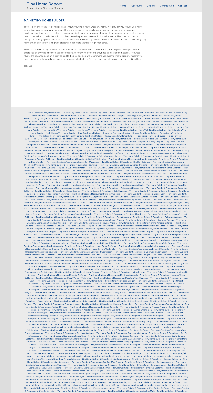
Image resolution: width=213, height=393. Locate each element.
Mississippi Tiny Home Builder (76, 127)
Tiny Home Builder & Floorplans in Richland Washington (85, 318)
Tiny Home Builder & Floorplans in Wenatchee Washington (88, 388)
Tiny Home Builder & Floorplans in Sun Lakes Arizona (149, 362)
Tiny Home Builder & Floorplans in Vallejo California (156, 379)
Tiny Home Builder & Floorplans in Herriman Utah (80, 231)
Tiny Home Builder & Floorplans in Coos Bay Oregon (70, 185)
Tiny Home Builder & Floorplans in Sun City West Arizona (97, 362)
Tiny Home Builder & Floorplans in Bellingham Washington (94, 156)
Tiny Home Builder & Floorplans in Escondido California (60, 203)
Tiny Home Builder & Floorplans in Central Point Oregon (87, 176)
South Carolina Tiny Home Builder (86, 136)
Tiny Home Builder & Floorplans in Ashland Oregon (58, 150)
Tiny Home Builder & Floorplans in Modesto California (62, 275)
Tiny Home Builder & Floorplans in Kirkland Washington (96, 243)
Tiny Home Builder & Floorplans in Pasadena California (90, 298)
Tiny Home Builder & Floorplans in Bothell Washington (81, 159)
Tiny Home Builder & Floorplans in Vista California (144, 385)
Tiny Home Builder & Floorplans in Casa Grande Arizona (96, 171)
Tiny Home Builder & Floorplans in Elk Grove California (72, 200)
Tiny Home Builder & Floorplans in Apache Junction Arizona (120, 147)
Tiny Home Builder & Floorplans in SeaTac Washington (64, 345)
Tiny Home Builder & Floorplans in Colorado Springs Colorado (71, 182)
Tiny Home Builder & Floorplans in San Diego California (123, 330)
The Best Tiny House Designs (47, 139)
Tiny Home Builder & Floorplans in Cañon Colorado (158, 168)
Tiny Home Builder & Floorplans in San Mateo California (121, 333)
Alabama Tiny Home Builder (48, 113)
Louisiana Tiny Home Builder (62, 124)
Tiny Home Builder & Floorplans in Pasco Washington (141, 298)
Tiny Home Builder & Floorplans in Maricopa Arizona (139, 266)
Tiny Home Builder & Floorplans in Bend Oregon (145, 156)
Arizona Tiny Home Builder (102, 113)
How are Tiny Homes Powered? (128, 118)
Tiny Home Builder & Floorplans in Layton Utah (79, 255)
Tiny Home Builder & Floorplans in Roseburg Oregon (129, 321)
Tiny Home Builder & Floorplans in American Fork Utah (77, 145)
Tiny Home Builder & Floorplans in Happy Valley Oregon (90, 229)
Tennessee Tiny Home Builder (151, 136)
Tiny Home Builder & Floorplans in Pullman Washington (126, 310)
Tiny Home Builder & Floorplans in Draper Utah (143, 194)
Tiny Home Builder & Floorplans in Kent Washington (158, 240)
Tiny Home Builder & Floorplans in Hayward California (142, 229)
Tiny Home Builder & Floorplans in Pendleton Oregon (123, 301)
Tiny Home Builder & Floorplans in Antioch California (66, 147)
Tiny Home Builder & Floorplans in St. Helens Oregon (156, 356)
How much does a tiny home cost (160, 118)
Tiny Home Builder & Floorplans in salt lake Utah (113, 327)
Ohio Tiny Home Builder (89, 133)
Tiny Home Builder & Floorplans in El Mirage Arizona (133, 197)
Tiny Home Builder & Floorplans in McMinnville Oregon (138, 269)
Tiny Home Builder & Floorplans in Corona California (120, 185)
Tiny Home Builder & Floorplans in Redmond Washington (137, 316)
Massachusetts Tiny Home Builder (147, 124)
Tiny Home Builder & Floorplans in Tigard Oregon (75, 374)
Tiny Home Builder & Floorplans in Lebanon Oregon (126, 255)
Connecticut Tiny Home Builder (61, 116)
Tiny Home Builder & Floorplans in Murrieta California (60, 281)
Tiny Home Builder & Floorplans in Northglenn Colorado (65, 284)
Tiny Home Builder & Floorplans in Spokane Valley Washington (61, 353)
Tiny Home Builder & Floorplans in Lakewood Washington (85, 252)
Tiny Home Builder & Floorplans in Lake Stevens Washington (88, 249)
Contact (182, 5)
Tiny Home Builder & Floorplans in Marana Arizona (90, 266)
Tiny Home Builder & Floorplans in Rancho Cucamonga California (133, 313)
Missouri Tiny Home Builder (104, 127)
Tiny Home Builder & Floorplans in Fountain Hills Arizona (119, 214)
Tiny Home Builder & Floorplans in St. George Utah (107, 356)
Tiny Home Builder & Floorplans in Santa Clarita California (116, 339)
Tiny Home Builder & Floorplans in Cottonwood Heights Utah (116, 188)
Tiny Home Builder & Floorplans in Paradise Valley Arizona (146, 295)
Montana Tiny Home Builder (132, 127)
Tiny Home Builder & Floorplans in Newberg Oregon (111, 281)
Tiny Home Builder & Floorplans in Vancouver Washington (103, 382)
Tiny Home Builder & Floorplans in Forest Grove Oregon (123, 211)
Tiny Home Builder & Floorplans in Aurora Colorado (159, 150)
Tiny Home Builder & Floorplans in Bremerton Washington (73, 162)
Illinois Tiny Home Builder (87, 121)
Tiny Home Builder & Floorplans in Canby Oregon (110, 168)
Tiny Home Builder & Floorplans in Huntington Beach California (68, 234)
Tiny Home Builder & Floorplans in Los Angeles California (154, 260)
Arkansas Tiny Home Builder (130, 113)
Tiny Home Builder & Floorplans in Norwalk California (118, 284)
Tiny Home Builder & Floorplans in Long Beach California (154, 258)
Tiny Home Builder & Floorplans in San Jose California (69, 333)
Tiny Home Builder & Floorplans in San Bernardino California (68, 330)
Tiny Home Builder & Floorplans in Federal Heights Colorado (87, 142)
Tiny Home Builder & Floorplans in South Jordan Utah (116, 350)
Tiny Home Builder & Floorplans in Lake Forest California (90, 246)
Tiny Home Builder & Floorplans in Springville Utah (58, 356)
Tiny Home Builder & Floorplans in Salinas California (65, 327)
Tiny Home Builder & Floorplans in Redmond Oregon (84, 316)
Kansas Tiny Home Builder (165, 121)
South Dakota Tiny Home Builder (119, 136)
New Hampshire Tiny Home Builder (58, 130)
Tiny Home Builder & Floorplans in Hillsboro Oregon (129, 231)
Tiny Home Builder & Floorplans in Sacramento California (118, 324)
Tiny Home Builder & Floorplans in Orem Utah (54, 292)
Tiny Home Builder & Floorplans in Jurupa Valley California (117, 237)
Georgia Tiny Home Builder (45, 118)
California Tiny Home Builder (158, 113)
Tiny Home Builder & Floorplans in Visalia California (96, 385)
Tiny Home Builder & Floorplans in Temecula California (138, 368)
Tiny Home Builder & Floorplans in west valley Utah (131, 391)
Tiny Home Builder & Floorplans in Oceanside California (68, 287)
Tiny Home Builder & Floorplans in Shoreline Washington (63, 347)
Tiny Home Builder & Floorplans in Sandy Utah (65, 336)
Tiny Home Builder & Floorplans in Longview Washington (100, 260)
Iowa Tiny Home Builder (139, 121)
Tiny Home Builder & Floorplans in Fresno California (59, 217)
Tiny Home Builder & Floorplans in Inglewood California (124, 234)
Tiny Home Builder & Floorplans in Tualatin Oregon (110, 376)
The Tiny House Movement (101, 139)
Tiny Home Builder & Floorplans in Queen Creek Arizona (75, 313)
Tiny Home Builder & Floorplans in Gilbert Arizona (101, 220)
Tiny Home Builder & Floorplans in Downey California (96, 194)
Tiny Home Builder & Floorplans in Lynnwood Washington (149, 263)
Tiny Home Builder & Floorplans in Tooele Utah (122, 374)
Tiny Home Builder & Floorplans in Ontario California (65, 289)
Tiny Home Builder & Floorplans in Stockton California (156, 359)
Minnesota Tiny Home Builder (47, 127)
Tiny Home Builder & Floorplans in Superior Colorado (92, 365)
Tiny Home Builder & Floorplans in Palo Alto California (93, 295)
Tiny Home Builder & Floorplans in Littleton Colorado (57, 258)
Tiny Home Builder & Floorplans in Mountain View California (121, 278)
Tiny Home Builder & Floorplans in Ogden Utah (117, 287)
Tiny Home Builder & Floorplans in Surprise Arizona (142, 365)
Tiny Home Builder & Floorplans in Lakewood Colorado (144, 249)
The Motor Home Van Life (74, 139)
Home (123, 5)
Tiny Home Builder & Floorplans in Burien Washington (60, 168)
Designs (151, 5)
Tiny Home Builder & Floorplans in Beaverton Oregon (149, 153)
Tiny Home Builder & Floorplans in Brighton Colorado (126, 162)
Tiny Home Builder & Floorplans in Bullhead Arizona (123, 165)
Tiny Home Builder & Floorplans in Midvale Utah (123, 272)
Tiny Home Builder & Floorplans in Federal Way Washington (81, 208)
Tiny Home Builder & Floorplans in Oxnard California (152, 292)
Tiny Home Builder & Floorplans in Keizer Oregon (54, 240)
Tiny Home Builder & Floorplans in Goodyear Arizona (92, 223)
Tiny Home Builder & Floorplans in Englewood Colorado (124, 200)
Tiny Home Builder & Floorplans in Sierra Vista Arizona (116, 347)
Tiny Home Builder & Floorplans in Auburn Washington (109, 150)
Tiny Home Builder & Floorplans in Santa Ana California (113, 336)
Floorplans (136, 5)
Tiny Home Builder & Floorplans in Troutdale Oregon (60, 376)
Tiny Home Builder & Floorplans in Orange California (116, 289)
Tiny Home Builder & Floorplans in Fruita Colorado (108, 217)
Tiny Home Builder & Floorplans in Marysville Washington (85, 269)
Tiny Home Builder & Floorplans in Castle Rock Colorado (150, 171)
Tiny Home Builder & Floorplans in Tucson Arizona (159, 376)
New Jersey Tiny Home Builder (91, 130)
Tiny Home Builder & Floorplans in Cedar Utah (145, 174)
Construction (167, 5)
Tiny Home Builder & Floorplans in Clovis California (131, 179)
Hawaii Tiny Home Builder (73, 118)
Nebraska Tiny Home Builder (161, 127)
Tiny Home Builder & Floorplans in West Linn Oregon (81, 391)
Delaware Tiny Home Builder (101, 116)
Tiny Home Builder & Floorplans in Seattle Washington (115, 345)
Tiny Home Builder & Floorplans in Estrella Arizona (111, 203)
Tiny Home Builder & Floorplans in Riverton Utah (81, 321)
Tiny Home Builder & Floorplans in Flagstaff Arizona (134, 208)
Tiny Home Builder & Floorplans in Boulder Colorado (133, 159)
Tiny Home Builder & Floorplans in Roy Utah (69, 324)
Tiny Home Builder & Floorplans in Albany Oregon (140, 142)
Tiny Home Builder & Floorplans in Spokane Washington (117, 353)
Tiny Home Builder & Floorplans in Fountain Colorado (67, 214)
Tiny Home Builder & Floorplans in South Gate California (64, 350)
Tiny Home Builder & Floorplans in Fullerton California (157, 217)
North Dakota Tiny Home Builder (61, 133)
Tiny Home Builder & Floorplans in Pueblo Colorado (75, 310)
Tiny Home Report (44, 4)
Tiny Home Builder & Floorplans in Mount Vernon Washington (63, 278)
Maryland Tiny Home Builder (116, 124)
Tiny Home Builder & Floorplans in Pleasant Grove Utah (107, 304)
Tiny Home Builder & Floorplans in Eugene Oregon (159, 203)
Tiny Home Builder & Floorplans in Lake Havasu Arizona (144, 246)
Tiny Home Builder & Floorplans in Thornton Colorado (130, 371)
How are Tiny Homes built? (99, 118)
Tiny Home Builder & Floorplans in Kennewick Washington (105, 240)
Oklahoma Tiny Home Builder (116, 133)
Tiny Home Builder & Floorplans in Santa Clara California (62, 339)
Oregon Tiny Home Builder (144, 133)
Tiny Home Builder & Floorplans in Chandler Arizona (139, 176)
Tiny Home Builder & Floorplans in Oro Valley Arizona (102, 292)
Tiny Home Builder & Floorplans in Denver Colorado (153, 191)
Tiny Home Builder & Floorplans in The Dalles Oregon (78, 371)
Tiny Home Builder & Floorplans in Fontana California (71, 211)
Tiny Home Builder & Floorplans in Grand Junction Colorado (146, 223)
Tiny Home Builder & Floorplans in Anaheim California (128, 145)
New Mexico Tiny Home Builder (122, 130)
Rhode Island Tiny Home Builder (54, 136)
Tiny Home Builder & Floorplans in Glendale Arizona (150, 220)
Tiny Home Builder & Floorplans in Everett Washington (92, 205)
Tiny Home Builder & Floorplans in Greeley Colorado (90, 226)
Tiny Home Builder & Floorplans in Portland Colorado (94, 307)
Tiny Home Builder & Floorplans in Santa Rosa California (63, 342)
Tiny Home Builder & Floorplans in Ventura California (156, 382)
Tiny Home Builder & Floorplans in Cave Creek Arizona (97, 174)
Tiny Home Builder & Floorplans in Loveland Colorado (96, 263)
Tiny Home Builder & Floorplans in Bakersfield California (97, 153)
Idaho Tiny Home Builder (61, 121)
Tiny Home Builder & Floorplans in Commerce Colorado (127, 182)
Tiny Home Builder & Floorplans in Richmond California (139, 318)
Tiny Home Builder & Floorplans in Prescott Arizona (143, 307)
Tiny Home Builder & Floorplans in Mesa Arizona (77, 272)
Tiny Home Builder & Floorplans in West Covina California (143, 388)
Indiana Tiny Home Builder (113, 121)
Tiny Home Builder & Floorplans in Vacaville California (106, 379)
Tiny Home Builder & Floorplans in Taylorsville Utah (87, 368)
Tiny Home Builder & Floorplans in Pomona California (158, 304)
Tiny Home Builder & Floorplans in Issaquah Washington (63, 237)
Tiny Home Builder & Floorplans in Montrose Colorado (113, 275)
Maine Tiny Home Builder (89, 124)
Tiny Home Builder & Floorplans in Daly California (104, 191)
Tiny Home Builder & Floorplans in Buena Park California (71, 165)
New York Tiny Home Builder (153, 130)
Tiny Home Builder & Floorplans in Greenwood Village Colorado (146, 226)
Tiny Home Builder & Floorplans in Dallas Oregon (57, 191)
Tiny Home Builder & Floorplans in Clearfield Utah (82, 179)
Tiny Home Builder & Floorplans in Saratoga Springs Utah (117, 342)
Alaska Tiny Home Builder (76, 113)
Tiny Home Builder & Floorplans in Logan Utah (105, 258)
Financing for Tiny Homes (138, 116)
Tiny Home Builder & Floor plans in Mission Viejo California (142, 139)
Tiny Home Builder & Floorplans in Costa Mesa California (61, 188)
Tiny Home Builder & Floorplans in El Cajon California (83, 197)
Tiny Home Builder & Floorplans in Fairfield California (144, 205)
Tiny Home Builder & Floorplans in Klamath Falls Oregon (149, 243)
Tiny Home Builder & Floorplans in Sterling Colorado (106, 359)
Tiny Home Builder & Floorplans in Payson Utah (75, 301)
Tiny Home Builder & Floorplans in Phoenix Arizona (56, 304)
